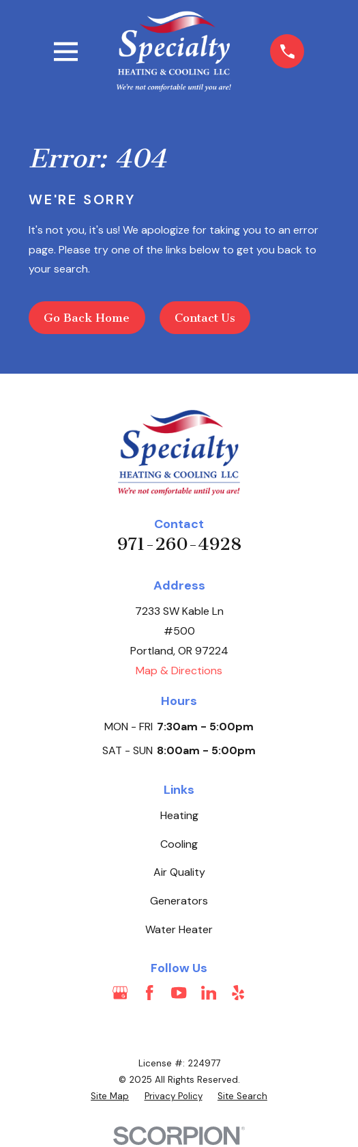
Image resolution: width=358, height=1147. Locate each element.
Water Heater (179, 929)
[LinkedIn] (208, 992)
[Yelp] (237, 992)
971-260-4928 (179, 544)
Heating (179, 815)
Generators (179, 901)
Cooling (179, 844)
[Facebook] (149, 992)
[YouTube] (178, 992)
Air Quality (179, 872)
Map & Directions (179, 670)
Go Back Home (87, 317)
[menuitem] (110, 1096)
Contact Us (205, 317)
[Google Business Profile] (120, 992)
